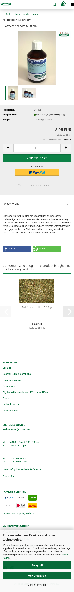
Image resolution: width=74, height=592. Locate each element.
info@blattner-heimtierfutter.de (25, 469)
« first (7, 14)
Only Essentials (37, 575)
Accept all (37, 565)
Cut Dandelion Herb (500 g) (37, 307)
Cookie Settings (11, 410)
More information (37, 584)
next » (26, 14)
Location (7, 368)
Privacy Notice (10, 386)
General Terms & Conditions (17, 374)
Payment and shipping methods (18, 513)
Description (11, 204)
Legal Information (12, 380)
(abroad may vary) (57, 115)
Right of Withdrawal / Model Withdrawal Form (25, 392)
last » (35, 14)
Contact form (9, 476)
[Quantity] (37, 148)
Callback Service (11, 404)
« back (16, 14)
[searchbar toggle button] (54, 4)
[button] (8, 148)
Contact (7, 398)
